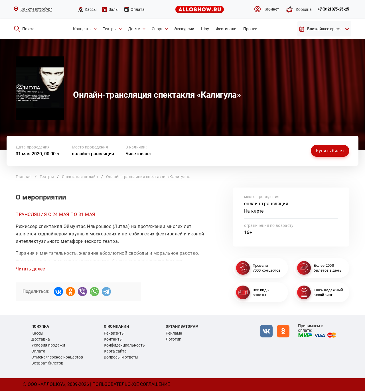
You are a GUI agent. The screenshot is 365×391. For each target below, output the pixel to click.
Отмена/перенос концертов (57, 357)
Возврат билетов (47, 363)
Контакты (113, 339)
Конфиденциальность (124, 345)
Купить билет (330, 150)
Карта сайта (115, 351)
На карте (254, 211)
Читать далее (30, 269)
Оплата (38, 351)
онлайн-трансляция (93, 153)
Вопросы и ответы (121, 357)
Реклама (174, 333)
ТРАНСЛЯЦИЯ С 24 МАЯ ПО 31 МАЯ (55, 214)
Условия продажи (48, 345)
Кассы (37, 333)
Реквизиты (114, 333)
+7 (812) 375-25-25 (333, 9)
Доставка (40, 339)
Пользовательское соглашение (131, 384)
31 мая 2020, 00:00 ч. (38, 153)
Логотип (173, 339)
